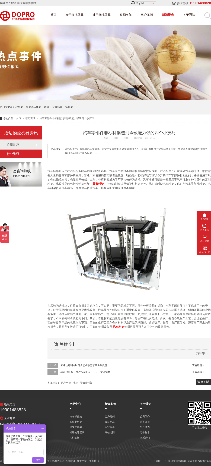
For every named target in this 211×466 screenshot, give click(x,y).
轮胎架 (19, 107)
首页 (53, 15)
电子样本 (145, 432)
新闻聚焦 (168, 15)
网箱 (46, 107)
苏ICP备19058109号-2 (52, 461)
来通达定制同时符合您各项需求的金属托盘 (83, 365)
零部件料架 (86, 382)
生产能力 (145, 427)
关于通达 (189, 15)
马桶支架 (126, 15)
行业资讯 (13, 154)
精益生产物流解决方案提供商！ (19, 3)
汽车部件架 (76, 416)
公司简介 (145, 416)
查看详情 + (198, 365)
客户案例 (147, 15)
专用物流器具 (75, 15)
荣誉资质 (145, 422)
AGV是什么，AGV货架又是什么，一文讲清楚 (85, 372)
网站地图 (110, 432)
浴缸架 (69, 107)
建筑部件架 (76, 427)
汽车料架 (66, 382)
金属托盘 (57, 107)
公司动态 (13, 145)
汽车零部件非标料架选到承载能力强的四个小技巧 (67, 118)
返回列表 (203, 382)
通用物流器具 (102, 15)
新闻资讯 (30, 118)
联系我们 (145, 438)
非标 (75, 382)
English (140, 3)
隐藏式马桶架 (33, 107)
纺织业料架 (76, 422)
